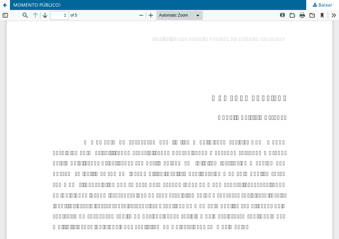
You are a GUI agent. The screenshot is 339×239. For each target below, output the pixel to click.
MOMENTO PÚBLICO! (37, 5)
